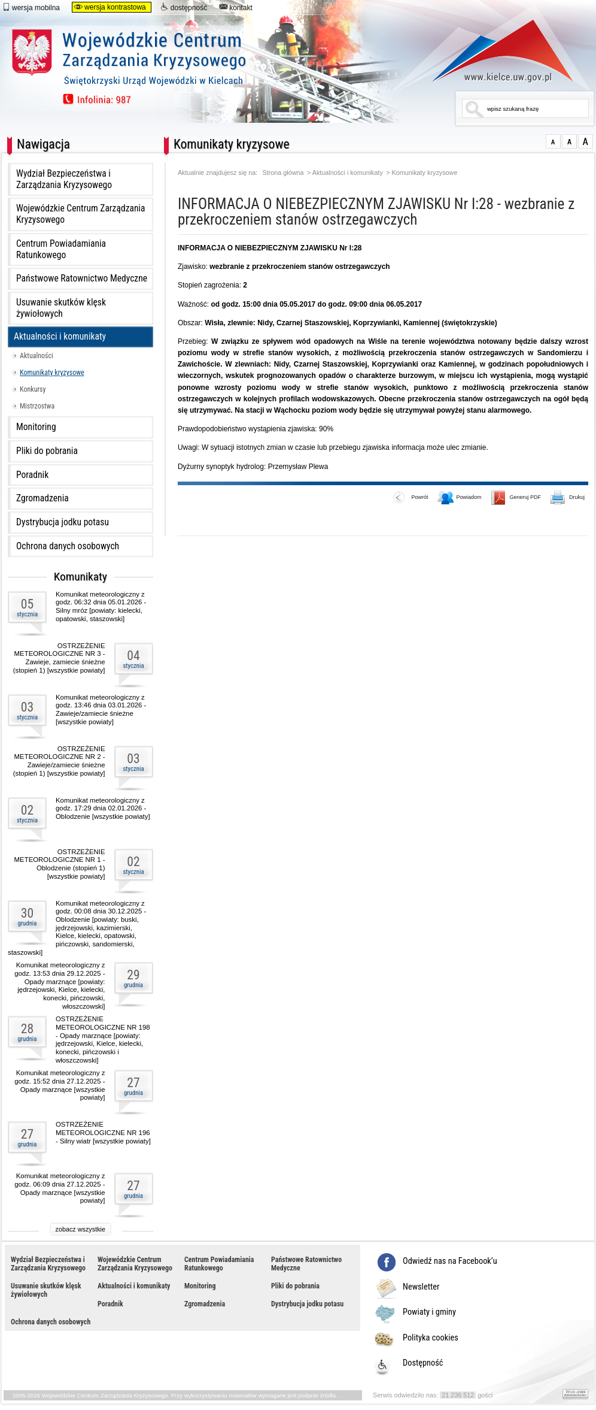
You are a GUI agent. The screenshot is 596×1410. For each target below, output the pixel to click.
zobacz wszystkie (80, 1229)
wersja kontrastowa (110, 7)
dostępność (183, 7)
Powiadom (459, 498)
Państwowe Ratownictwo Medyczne (81, 278)
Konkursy (33, 389)
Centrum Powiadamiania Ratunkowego (61, 249)
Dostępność (423, 1363)
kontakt (236, 7)
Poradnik (32, 475)
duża (585, 141)
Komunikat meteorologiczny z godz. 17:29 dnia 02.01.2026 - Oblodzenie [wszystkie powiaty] (103, 808)
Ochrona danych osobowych (67, 546)
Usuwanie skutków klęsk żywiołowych (61, 308)
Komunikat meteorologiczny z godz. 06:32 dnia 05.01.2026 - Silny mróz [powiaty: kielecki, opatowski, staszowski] (101, 606)
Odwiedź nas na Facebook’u (450, 1261)
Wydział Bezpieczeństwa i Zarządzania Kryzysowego (64, 179)
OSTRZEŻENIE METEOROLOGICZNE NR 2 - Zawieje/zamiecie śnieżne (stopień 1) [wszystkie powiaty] (59, 761)
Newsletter (421, 1287)
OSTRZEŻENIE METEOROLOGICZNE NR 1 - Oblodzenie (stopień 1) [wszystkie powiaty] (59, 864)
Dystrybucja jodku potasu (62, 522)
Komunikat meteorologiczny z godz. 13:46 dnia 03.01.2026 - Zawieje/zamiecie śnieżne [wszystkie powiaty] (101, 709)
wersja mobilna (31, 7)
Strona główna (283, 173)
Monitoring (36, 427)
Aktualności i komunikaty (60, 336)
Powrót (410, 498)
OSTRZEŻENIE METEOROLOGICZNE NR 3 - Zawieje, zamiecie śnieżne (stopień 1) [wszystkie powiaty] (59, 658)
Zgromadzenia (42, 498)
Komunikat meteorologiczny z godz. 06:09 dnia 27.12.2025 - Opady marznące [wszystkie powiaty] (59, 1188)
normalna (553, 141)
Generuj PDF (516, 498)
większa (569, 141)
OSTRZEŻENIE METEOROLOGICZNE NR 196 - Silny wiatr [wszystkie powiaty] (103, 1132)
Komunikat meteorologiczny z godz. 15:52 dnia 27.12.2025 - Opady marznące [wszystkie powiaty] (59, 1085)
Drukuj (568, 498)
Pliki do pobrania (47, 451)
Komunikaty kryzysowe (52, 372)
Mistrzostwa (37, 406)
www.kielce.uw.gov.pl (494, 51)
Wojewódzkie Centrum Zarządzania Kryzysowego (80, 214)
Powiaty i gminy (429, 1312)
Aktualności (36, 356)
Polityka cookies (430, 1338)
